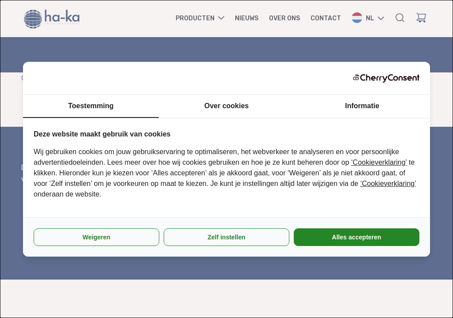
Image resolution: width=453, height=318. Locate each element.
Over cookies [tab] (226, 106)
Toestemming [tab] (91, 106)
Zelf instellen (226, 237)
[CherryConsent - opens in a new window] (386, 78)
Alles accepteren (356, 237)
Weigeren (97, 237)
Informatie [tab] (362, 106)
